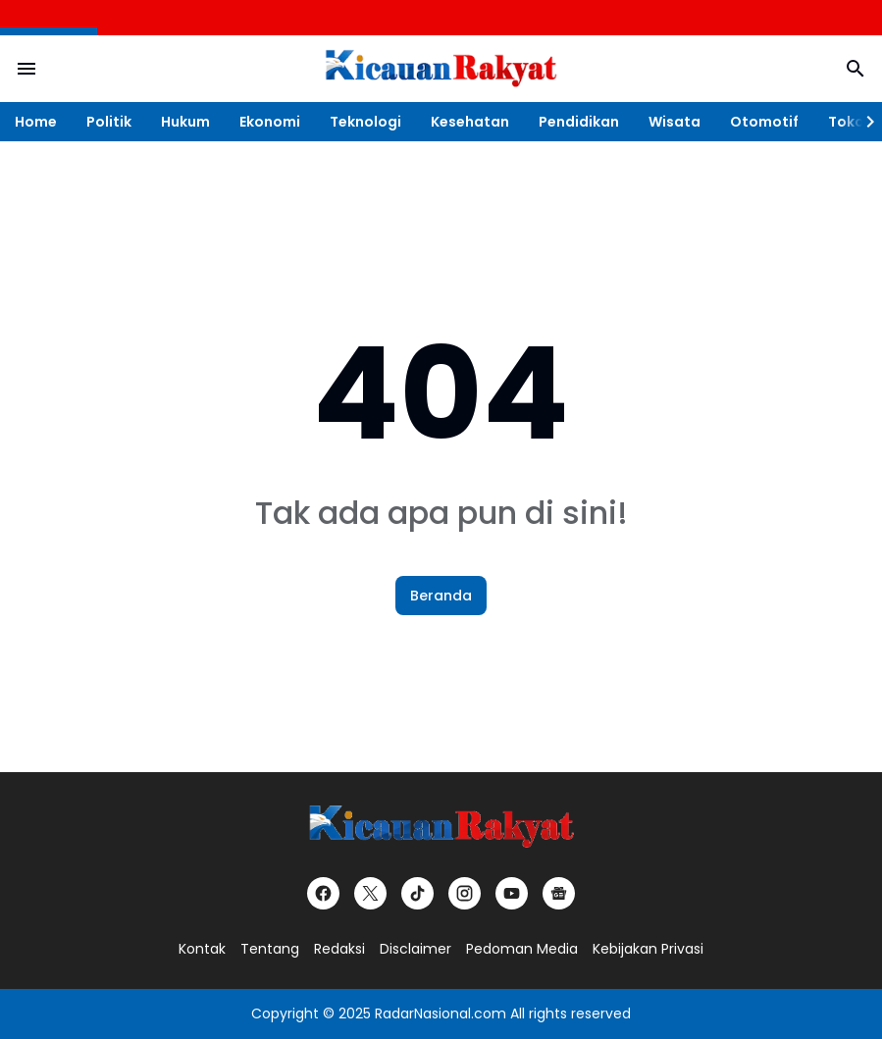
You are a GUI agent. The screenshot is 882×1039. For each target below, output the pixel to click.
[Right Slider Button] (862, 121)
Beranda (441, 595)
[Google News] (559, 893)
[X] (370, 893)
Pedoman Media (522, 949)
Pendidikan (579, 121)
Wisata (674, 121)
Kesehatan (470, 121)
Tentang (269, 949)
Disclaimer (415, 949)
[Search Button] (855, 68)
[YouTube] (511, 893)
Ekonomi (269, 121)
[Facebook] (323, 893)
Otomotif (764, 121)
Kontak (202, 949)
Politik (108, 121)
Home (36, 121)
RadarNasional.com (440, 1013)
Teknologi (365, 121)
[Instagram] (464, 893)
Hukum (185, 121)
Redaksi (339, 949)
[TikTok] (417, 893)
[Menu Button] (26, 68)
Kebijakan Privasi (648, 949)
